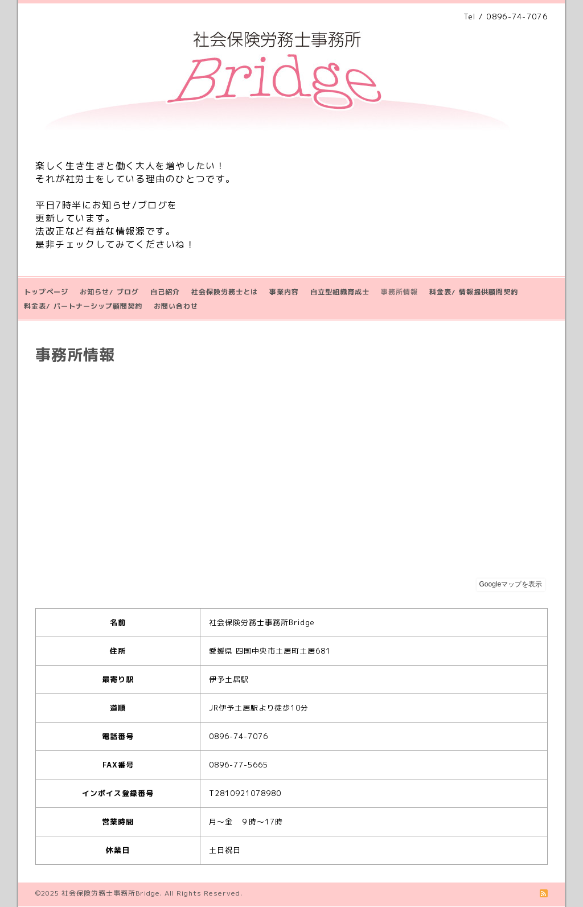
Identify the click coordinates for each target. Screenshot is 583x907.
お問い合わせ (176, 306)
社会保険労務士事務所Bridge (110, 893)
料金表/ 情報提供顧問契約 (473, 292)
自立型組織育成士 (339, 292)
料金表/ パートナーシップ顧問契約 (83, 306)
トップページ (46, 292)
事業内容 (284, 292)
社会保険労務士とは (224, 292)
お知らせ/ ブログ (109, 292)
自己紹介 (165, 292)
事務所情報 (399, 292)
